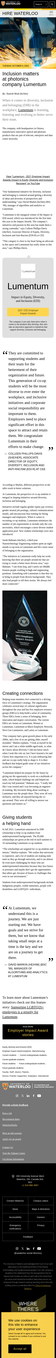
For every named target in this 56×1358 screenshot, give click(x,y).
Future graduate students (12, 1068)
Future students (9, 1063)
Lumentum (25, 110)
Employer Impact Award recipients (16, 1051)
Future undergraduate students (32, 1063)
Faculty (5, 1072)
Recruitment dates (11, 1119)
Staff (12, 1072)
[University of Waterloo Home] (10, 4)
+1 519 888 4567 (30, 1185)
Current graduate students (13, 1059)
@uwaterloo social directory (28, 1253)
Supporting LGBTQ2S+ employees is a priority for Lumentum (23, 1012)
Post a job (7, 1113)
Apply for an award (11, 1139)
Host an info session (12, 1133)
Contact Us (7, 1147)
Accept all (19, 1348)
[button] (41, 4)
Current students (9, 1055)
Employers (32, 1076)
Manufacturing (38, 1051)
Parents (25, 1072)
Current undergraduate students (33, 1055)
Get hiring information (13, 1159)
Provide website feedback (15, 1105)
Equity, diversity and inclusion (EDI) (17, 1047)
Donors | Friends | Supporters (14, 1076)
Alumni (18, 1072)
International (43, 1076)
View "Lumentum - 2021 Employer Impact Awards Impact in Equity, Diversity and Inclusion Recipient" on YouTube (28, 180)
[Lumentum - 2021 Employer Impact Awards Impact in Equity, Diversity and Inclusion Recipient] (28, 159)
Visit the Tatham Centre (13, 1153)
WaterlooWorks (9, 1125)
